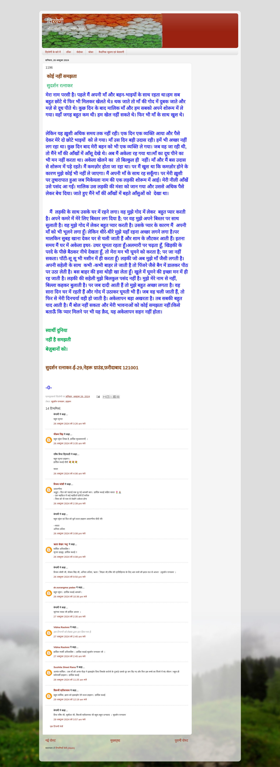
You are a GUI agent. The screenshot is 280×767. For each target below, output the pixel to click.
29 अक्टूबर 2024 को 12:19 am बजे (70, 699)
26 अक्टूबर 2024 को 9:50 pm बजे (69, 576)
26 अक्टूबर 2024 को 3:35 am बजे (69, 443)
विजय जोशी (59, 484)
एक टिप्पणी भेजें (56, 726)
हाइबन (68, 401)
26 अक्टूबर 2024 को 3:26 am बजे (69, 423)
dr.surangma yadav (65, 587)
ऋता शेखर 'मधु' (61, 544)
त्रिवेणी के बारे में (53, 51)
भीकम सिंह (58, 434)
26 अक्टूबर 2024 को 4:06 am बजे (69, 473)
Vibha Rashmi (61, 627)
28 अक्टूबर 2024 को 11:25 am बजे (70, 679)
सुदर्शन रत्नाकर (57, 401)
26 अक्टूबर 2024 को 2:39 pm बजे (69, 503)
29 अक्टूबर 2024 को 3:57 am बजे (69, 719)
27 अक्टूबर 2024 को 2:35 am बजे (69, 616)
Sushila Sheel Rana (65, 667)
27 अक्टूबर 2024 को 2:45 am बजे (69, 636)
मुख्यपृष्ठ (115, 740)
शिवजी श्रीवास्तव (62, 690)
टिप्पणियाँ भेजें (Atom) (65, 748)
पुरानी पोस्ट (181, 740)
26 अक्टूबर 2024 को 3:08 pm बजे (69, 533)
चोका (90, 51)
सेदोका (79, 51)
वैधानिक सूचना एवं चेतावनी (111, 51)
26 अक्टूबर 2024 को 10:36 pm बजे (70, 596)
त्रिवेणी (55, 21)
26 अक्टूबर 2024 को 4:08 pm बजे (69, 556)
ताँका (68, 51)
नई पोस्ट (50, 740)
